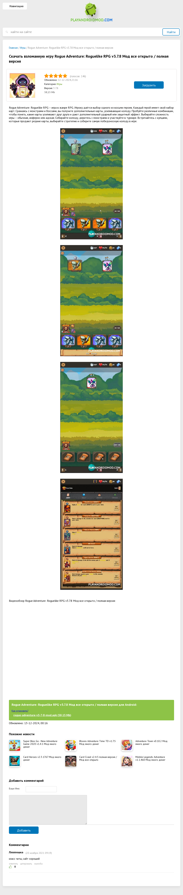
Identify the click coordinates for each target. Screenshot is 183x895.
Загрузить (149, 85)
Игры (59, 84)
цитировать (26, 869)
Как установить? (20, 710)
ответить (13, 869)
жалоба (38, 869)
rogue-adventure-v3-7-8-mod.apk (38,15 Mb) (42, 715)
